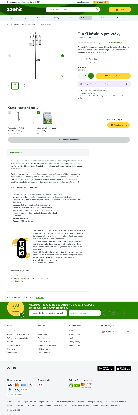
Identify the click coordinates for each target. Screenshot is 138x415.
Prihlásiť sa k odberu (114, 313)
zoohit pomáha (74, 345)
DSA (107, 402)
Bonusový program (45, 338)
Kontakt (10, 405)
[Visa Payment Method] (10, 385)
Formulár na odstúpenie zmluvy (90, 402)
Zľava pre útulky (44, 342)
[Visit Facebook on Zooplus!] (8, 368)
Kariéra (17, 402)
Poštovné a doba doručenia (17, 338)
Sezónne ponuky (75, 334)
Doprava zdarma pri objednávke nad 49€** (23, 2)
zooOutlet (72, 338)
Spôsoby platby (45, 405)
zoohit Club (42, 334)
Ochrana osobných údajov (79, 405)
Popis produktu (16, 152)
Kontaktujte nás (83, 2)
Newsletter (11, 349)
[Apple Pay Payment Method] (17, 390)
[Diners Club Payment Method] (30, 385)
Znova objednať (101, 2)
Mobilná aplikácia (13, 345)
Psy (10, 18)
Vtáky (56, 18)
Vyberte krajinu (107, 325)
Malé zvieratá (40, 18)
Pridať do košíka (120, 125)
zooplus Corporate (29, 402)
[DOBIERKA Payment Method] (25, 390)
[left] (9, 55)
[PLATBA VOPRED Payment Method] (15, 394)
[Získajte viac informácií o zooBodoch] (127, 84)
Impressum (43, 402)
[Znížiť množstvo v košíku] (81, 76)
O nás (9, 402)
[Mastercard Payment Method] (17, 385)
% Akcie (120, 18)
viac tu (105, 90)
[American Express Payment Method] (23, 385)
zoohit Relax (42, 331)
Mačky (23, 18)
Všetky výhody (74, 342)
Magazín (10, 342)
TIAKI (22, 24)
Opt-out (95, 405)
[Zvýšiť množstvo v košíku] (91, 76)
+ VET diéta (103, 18)
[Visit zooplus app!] (106, 370)
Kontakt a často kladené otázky (18, 334)
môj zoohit (11, 331)
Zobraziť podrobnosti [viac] (69, 139)
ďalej (104, 52)
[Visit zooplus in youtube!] (14, 368)
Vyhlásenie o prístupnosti (110, 405)
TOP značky (85, 18)
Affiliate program (44, 349)
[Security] (74, 386)
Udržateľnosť (12, 352)
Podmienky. (40, 298)
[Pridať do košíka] (113, 76)
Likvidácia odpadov (118, 402)
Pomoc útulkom (44, 352)
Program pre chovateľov (47, 345)
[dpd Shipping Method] (41, 385)
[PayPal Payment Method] (10, 390)
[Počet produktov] (86, 76)
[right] (62, 55)
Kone (70, 18)
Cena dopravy (101, 96)
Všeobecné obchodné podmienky (63, 402)
